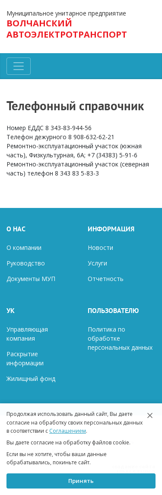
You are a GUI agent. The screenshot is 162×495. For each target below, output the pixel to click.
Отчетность (106, 279)
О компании (23, 247)
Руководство (25, 263)
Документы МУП (30, 279)
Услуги (97, 263)
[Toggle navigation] (18, 66)
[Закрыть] (150, 415)
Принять (81, 481)
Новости (100, 247)
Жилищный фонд (30, 378)
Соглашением (67, 430)
